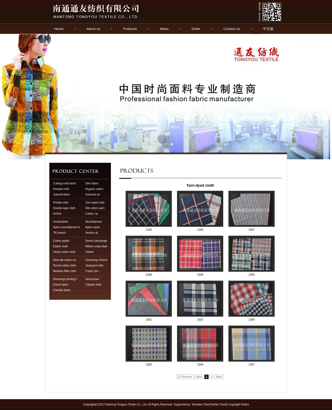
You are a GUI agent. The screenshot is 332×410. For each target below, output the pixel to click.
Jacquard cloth (94, 265)
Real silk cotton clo (64, 260)
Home (58, 29)
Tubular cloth (93, 284)
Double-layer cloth (64, 208)
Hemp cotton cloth (64, 252)
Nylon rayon (92, 227)
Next (199, 376)
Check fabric (60, 284)
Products (130, 29)
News (164, 29)
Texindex (197, 404)
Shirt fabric (91, 183)
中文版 (268, 29)
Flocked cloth (61, 189)
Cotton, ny (91, 213)
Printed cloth (60, 202)
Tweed (89, 252)
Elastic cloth (60, 246)
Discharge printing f (65, 279)
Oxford (57, 213)
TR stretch (59, 232)
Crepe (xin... (92, 271)
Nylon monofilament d (66, 227)
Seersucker (92, 279)
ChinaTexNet (211, 404)
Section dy (91, 232)
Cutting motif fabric (64, 183)
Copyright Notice (238, 404)
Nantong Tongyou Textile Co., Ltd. (126, 404)
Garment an (92, 194)
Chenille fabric (62, 290)
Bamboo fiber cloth (64, 271)
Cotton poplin (61, 240)
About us (93, 29)
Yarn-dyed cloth (94, 202)
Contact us (231, 29)
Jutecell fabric (61, 194)
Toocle (224, 404)
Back (219, 376)
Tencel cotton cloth (64, 265)
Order (196, 29)
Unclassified (60, 221)
